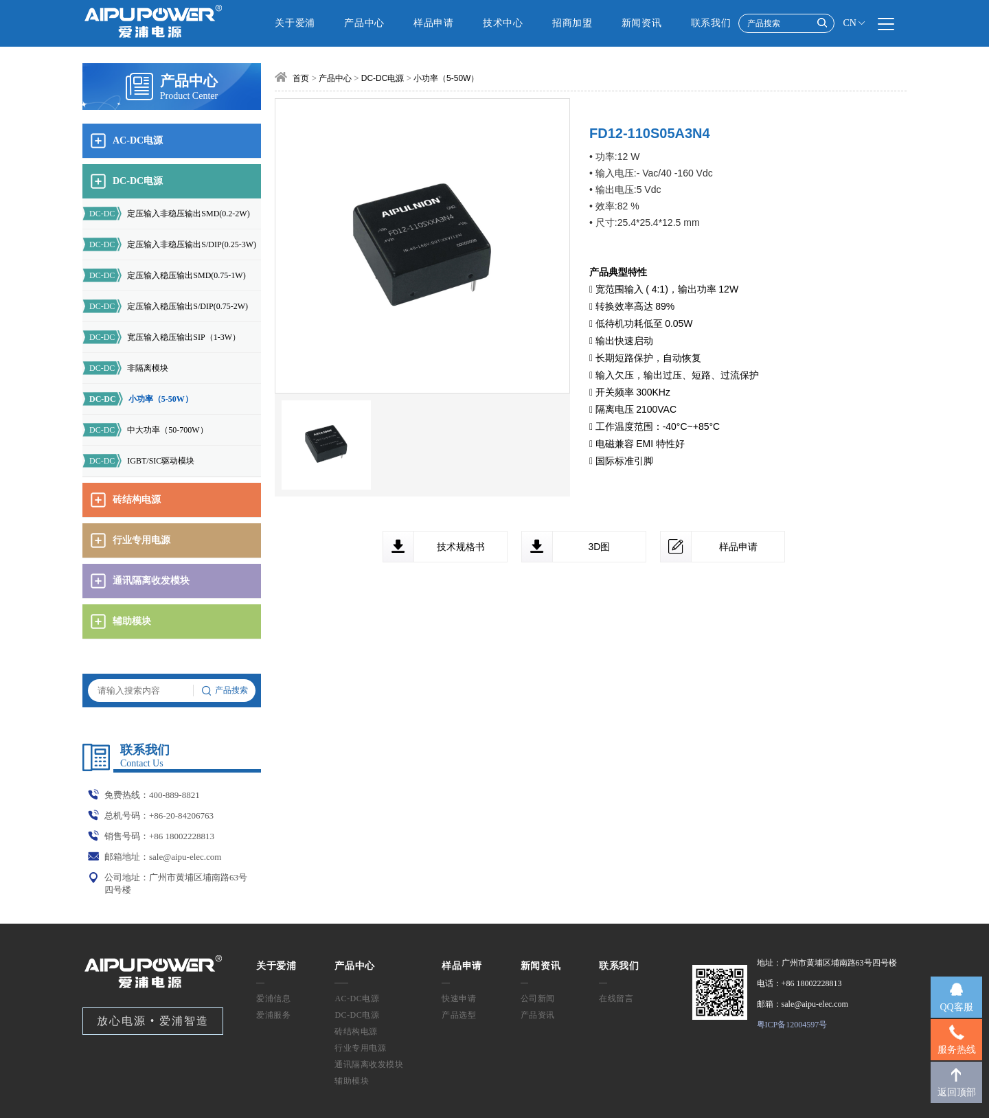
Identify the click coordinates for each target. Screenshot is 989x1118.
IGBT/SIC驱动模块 (138, 461)
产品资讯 (538, 1015)
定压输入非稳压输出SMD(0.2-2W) (166, 213)
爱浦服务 (273, 1015)
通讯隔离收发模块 (368, 1064)
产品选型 (459, 1015)
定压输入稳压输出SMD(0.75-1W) (164, 275)
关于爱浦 (295, 23)
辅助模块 (351, 1081)
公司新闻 (538, 998)
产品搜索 (224, 690)
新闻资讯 (642, 23)
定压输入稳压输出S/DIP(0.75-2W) (165, 306)
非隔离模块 (125, 368)
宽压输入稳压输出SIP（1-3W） (161, 337)
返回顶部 (956, 1092)
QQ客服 (956, 1007)
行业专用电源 (360, 1048)
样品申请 (433, 23)
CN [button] (854, 23)
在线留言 (616, 998)
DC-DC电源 (383, 78)
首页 (301, 78)
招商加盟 (572, 23)
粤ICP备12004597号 (792, 1024)
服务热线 (956, 1050)
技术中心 (503, 23)
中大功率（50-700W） (145, 430)
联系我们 (711, 23)
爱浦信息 (273, 998)
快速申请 (459, 998)
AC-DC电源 (356, 998)
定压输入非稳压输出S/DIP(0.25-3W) (169, 244)
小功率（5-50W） (137, 399)
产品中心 (364, 23)
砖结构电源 (356, 1031)
